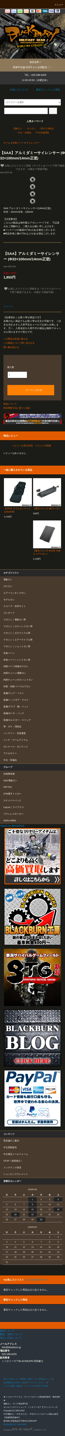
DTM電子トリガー (12, 794)
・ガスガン (30, 128)
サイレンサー (33, 143)
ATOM (45, 1386)
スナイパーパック (12, 800)
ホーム (6, 143)
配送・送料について (30, 1379)
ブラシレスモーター (13, 814)
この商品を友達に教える (15, 339)
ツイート (8, 306)
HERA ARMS (9, 820)
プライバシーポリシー (37, 1382)
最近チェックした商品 (45, 89)
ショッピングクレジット (15, 1174)
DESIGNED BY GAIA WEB (14, 1424)
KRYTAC (7, 787)
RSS (39, 1386)
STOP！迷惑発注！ (13, 1161)
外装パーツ (18, 143)
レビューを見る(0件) (22, 445)
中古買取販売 (10, 1147)
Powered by (24, 1430)
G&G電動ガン (10, 780)
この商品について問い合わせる (19, 343)
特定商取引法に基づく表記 (16, 408)
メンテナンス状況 (12, 1167)
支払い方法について (11, 1379)
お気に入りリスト (17, 89)
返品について (10, 403)
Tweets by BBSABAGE (12, 825)
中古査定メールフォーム (15, 1154)
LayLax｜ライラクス (13, 807)
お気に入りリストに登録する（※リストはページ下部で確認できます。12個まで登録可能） (32, 290)
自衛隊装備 (9, 774)
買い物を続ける (11, 347)
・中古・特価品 (23, 133)
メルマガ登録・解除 (11, 1386)
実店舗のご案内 (11, 1141)
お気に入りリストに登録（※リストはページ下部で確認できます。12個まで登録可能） (33, 167)
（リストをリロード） (36, 1279)
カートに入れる (31, 390)
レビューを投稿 (43, 445)
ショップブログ (28, 1386)
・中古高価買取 (41, 133)
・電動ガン (16, 128)
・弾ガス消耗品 (46, 128)
